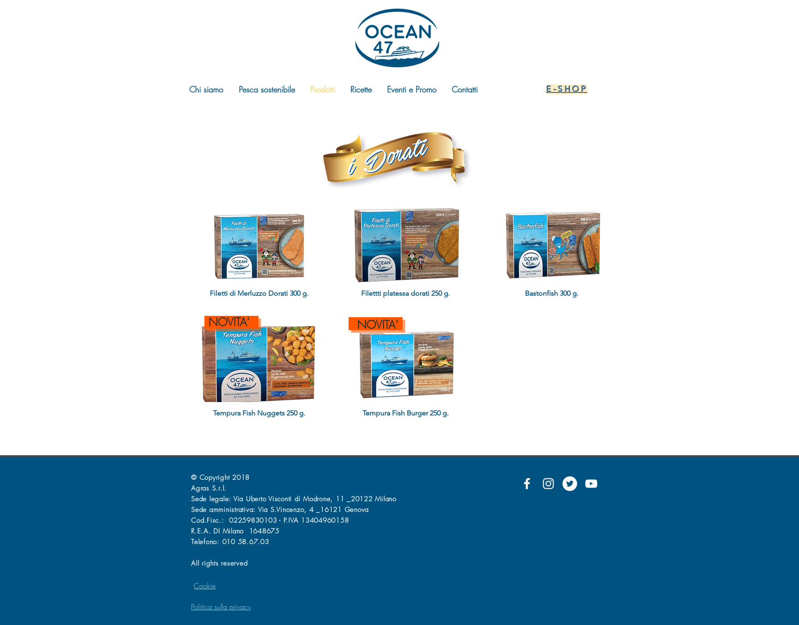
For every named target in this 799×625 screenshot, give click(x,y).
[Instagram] (548, 483)
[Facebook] (527, 483)
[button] (259, 256)
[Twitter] (569, 483)
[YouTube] (591, 483)
